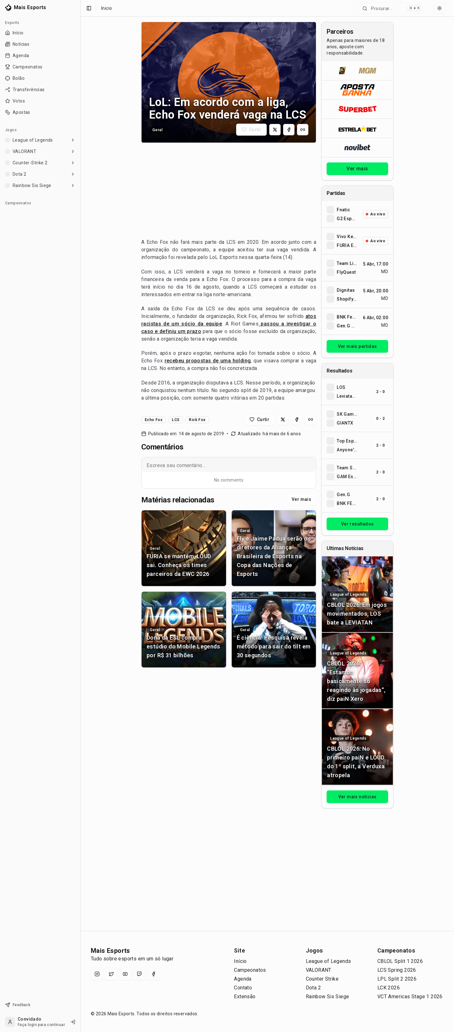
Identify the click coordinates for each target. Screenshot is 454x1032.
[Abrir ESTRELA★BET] (357, 128)
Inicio (106, 8)
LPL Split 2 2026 (396, 979)
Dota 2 (313, 988)
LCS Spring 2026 (396, 970)
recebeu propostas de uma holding (208, 361)
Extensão (244, 997)
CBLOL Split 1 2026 (400, 961)
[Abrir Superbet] (357, 109)
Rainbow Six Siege (327, 997)
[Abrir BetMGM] (357, 70)
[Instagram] (97, 974)
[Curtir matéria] (251, 130)
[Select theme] (439, 8)
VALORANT (318, 970)
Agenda (242, 979)
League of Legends (328, 961)
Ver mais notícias (357, 796)
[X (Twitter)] (111, 974)
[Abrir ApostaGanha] (357, 89)
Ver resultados (357, 523)
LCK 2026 (388, 988)
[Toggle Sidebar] (77, 516)
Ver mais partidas (357, 346)
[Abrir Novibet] (357, 147)
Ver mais (301, 499)
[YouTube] (125, 974)
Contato (243, 988)
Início (240, 961)
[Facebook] (153, 974)
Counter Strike (322, 979)
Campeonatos (250, 970)
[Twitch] (139, 974)
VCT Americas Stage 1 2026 (410, 997)
